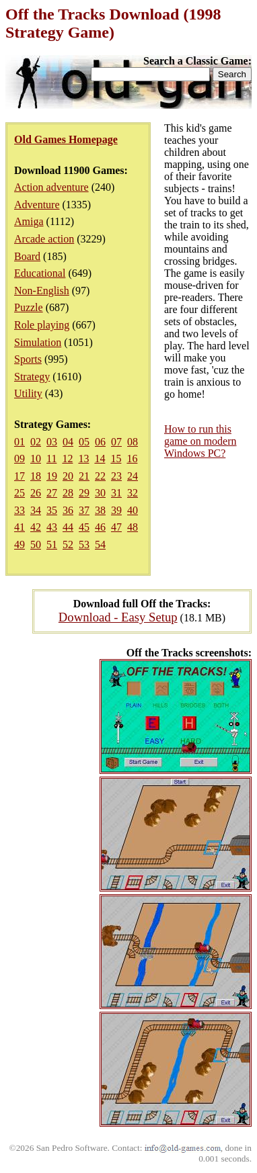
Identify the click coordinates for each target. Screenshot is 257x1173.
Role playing (41, 325)
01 (19, 441)
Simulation (37, 342)
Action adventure (51, 187)
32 (132, 492)
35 (51, 510)
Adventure (37, 204)
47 (116, 527)
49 (19, 544)
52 (68, 544)
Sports (28, 359)
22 (100, 476)
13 (83, 458)
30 (100, 492)
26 (35, 492)
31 (116, 492)
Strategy (32, 376)
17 (19, 476)
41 (19, 527)
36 (68, 510)
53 (84, 544)
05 (84, 441)
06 (100, 441)
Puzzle (28, 307)
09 (19, 458)
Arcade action (44, 239)
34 (35, 510)
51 (51, 544)
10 (35, 458)
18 (35, 476)
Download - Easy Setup (118, 617)
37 (84, 510)
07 (116, 441)
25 (19, 492)
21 (84, 476)
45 (84, 527)
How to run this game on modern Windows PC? (200, 441)
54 (100, 544)
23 (116, 476)
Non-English (41, 290)
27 (51, 492)
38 (100, 510)
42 (35, 527)
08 (132, 441)
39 (116, 510)
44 (68, 527)
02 (35, 441)
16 (131, 458)
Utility (28, 393)
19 (51, 476)
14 (99, 458)
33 (19, 510)
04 (68, 441)
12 (67, 458)
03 (51, 441)
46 (100, 527)
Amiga (29, 221)
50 (35, 544)
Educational (39, 273)
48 (132, 527)
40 (132, 510)
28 (68, 492)
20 (68, 476)
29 (84, 492)
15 (115, 458)
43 (51, 527)
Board (27, 256)
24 (132, 476)
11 (51, 458)
